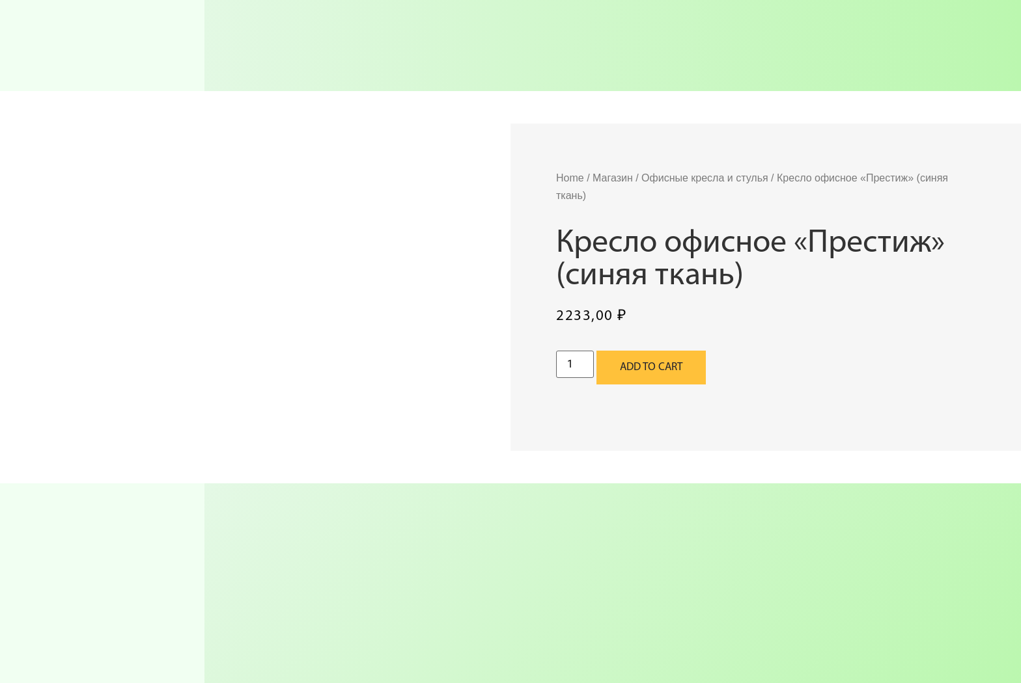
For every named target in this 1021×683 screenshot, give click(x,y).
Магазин (613, 177)
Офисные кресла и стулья (704, 177)
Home (570, 177)
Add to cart (651, 367)
